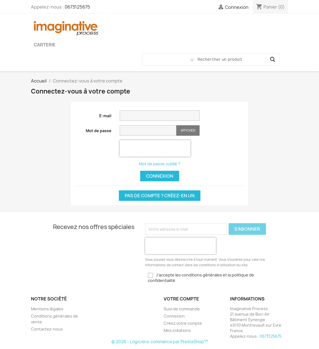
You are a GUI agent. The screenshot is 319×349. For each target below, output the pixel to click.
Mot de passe (98, 130)
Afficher (188, 130)
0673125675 (77, 7)
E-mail (105, 115)
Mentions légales (47, 308)
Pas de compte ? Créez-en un (160, 196)
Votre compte (181, 299)
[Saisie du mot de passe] (148, 130)
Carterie (45, 45)
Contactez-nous (47, 329)
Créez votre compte (183, 323)
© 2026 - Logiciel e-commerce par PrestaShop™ (159, 342)
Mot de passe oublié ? (159, 163)
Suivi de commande (182, 308)
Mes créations (177, 330)
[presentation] (155, 148)
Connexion (159, 176)
